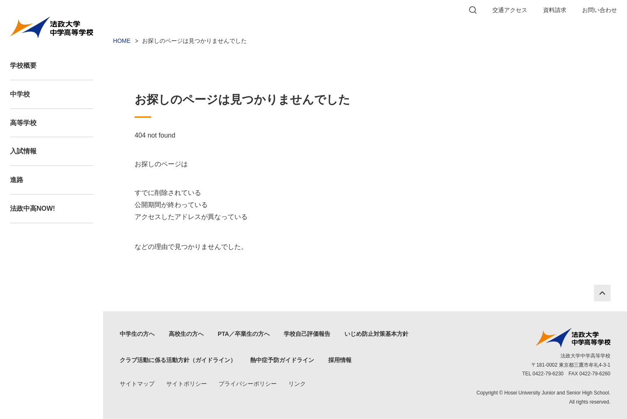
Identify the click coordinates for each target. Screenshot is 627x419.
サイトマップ (137, 383)
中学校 (20, 94)
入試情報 (23, 151)
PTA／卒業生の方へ (244, 333)
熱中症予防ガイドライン (282, 360)
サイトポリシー (186, 383)
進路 (16, 179)
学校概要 (23, 65)
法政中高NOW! (32, 208)
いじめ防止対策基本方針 (376, 333)
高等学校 (23, 122)
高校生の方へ (186, 333)
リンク (297, 383)
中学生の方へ (137, 333)
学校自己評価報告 (307, 333)
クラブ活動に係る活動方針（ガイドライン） (178, 360)
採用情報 (340, 360)
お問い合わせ (599, 10)
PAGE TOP (602, 293)
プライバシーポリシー (248, 383)
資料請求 (554, 10)
